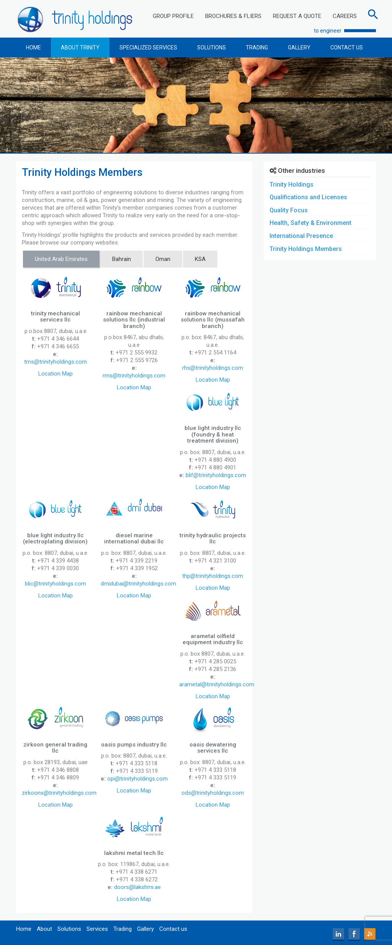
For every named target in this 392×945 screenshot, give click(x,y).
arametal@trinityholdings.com (216, 684)
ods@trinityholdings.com (212, 792)
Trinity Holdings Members (306, 249)
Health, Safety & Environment (310, 222)
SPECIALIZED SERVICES (148, 47)
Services (97, 928)
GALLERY (299, 47)
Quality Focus (289, 210)
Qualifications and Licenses (308, 197)
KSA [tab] (200, 259)
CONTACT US (346, 47)
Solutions (69, 928)
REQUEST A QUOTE (297, 16)
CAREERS (345, 16)
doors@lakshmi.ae (137, 887)
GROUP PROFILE (173, 16)
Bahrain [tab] (121, 259)
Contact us (173, 928)
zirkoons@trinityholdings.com (59, 792)
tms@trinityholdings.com (55, 361)
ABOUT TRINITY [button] (80, 47)
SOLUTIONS (211, 47)
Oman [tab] (162, 259)
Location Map (55, 373)
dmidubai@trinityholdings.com (138, 583)
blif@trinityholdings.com (216, 475)
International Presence (301, 236)
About (44, 928)
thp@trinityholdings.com (212, 576)
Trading (122, 928)
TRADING (257, 47)
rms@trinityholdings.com (134, 375)
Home (23, 928)
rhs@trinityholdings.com (212, 367)
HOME (33, 47)
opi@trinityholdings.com (137, 778)
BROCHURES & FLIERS (233, 16)
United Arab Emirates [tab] (61, 259)
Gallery (145, 928)
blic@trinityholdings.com (55, 583)
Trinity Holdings (292, 184)
